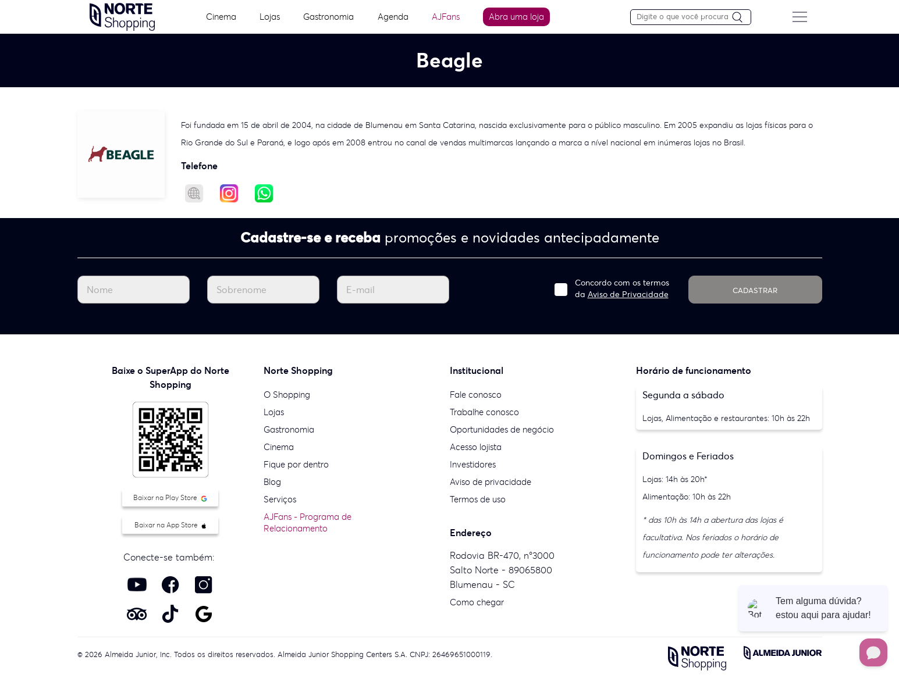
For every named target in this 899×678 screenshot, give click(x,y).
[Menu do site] (800, 17)
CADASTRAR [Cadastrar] (755, 290)
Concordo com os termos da (622, 288)
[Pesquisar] (741, 18)
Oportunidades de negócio (502, 429)
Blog (272, 481)
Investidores (473, 464)
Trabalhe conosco (484, 411)
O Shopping (287, 394)
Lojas (270, 16)
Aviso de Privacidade (628, 294)
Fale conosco (476, 394)
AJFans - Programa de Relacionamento (307, 522)
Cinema (221, 16)
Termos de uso (478, 499)
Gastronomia (328, 16)
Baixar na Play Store (170, 497)
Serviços (280, 499)
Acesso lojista (476, 446)
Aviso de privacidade (490, 481)
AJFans (446, 16)
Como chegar (477, 602)
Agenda (393, 16)
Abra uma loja (516, 16)
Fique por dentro (296, 464)
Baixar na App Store (170, 524)
